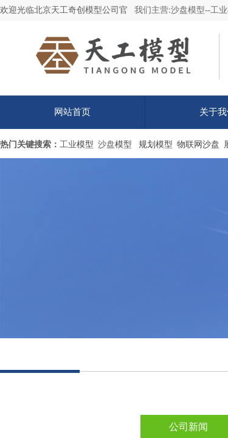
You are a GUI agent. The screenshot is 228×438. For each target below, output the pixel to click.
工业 (68, 144)
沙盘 (106, 144)
